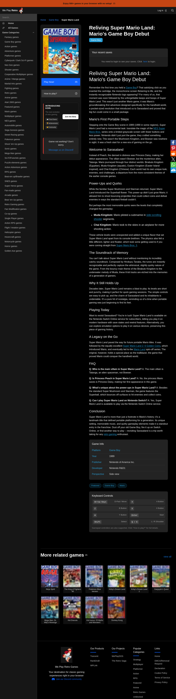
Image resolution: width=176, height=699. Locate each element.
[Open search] (172, 10)
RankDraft (95, 661)
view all (167, 556)
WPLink (93, 665)
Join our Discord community (67, 679)
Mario (122, 485)
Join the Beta (70, 117)
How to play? (61, 93)
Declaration (160, 668)
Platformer (138, 669)
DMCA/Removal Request (162, 662)
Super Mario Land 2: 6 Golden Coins (142, 346)
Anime (136, 687)
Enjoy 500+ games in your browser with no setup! (89, 3)
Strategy (137, 659)
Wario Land (139, 349)
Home (43, 20)
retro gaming (110, 434)
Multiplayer (138, 664)
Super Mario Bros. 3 (126, 245)
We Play (12, 10)
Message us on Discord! (61, 150)
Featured (95, 485)
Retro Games (139, 692)
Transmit (94, 656)
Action (136, 673)
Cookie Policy (161, 673)
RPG (135, 678)
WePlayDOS (117, 656)
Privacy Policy (161, 682)
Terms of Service (162, 677)
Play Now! (61, 82)
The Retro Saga (119, 661)
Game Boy (54, 20)
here (145, 61)
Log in (162, 10)
